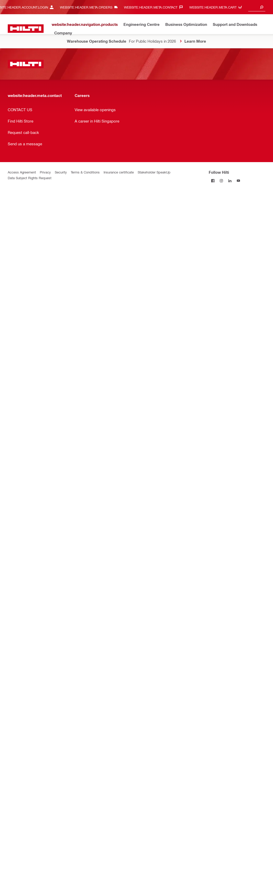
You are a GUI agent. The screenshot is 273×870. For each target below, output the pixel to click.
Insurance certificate (119, 172)
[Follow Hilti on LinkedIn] (230, 180)
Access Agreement (22, 172)
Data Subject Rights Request (29, 178)
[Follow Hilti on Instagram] (221, 180)
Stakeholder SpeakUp (154, 172)
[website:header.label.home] (26, 28)
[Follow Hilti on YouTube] (238, 180)
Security (61, 172)
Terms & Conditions (85, 172)
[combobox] (256, 7)
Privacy (45, 172)
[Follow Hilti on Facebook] (213, 180)
